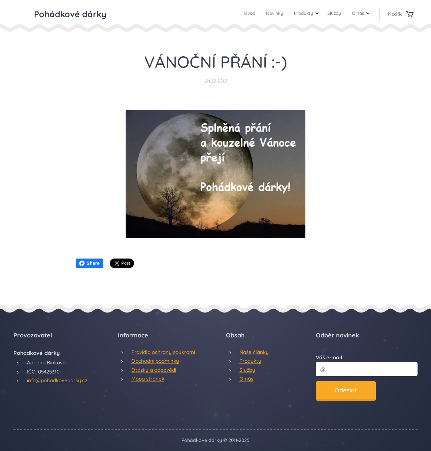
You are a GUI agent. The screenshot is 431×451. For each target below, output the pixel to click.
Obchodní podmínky (155, 361)
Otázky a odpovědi (153, 369)
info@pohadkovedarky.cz (57, 380)
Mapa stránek (147, 378)
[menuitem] (319, 13)
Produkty (250, 361)
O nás (246, 378)
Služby (247, 369)
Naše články (254, 352)
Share (89, 263)
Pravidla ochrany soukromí (163, 352)
